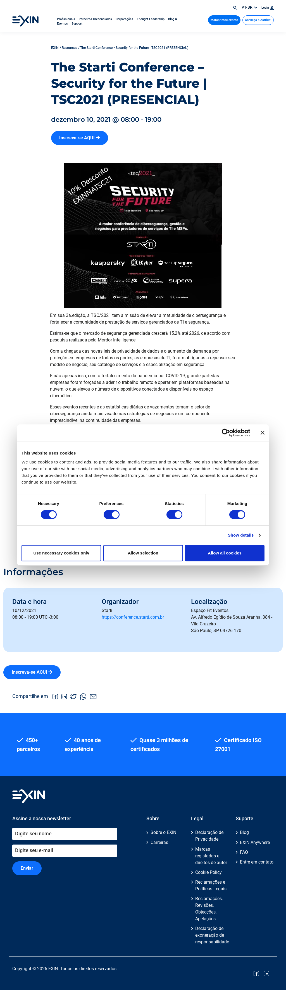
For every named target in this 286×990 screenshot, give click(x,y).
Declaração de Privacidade (209, 836)
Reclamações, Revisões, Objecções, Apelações (209, 908)
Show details (241, 535)
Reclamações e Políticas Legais (211, 885)
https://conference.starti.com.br (133, 617)
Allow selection (143, 553)
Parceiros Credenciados (96, 19)
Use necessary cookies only (61, 553)
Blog (244, 832)
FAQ (244, 852)
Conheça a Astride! (258, 20)
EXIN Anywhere (255, 842)
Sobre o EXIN (163, 832)
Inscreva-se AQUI (79, 137)
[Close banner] (262, 433)
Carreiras (159, 842)
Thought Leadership (151, 19)
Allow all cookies (225, 553)
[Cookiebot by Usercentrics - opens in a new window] (225, 433)
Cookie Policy (208, 872)
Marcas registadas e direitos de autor (211, 855)
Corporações (125, 19)
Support (77, 23)
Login (267, 7)
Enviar (27, 868)
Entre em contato (256, 862)
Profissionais (66, 19)
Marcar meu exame (224, 20)
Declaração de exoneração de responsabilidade (212, 935)
